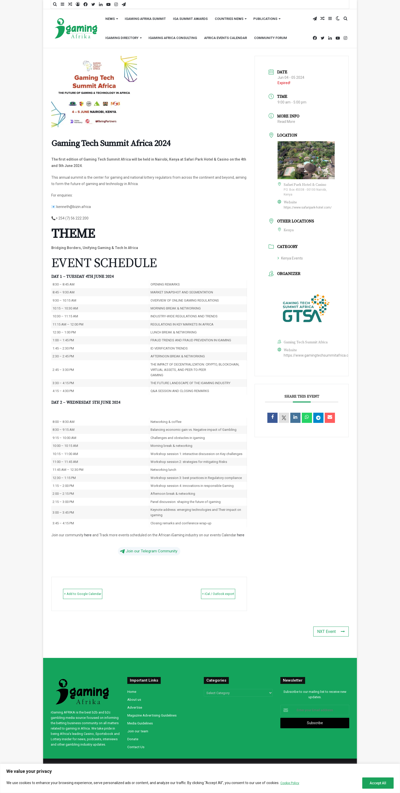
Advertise (134, 707)
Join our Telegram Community (148, 551)
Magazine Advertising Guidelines (152, 715)
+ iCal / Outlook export (209, 593)
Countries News (229, 19)
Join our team (137, 731)
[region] (200, 778)
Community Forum (270, 38)
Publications (265, 19)
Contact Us (135, 747)
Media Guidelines (140, 723)
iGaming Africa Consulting (172, 38)
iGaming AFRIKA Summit (145, 19)
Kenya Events (290, 258)
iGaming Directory (122, 38)
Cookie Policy (291, 783)
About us (134, 699)
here (88, 535)
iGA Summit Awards (190, 19)
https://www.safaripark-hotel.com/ (308, 207)
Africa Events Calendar (225, 38)
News (110, 19)
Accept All (378, 783)
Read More (286, 122)
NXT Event (333, 631)
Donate (132, 739)
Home (131, 691)
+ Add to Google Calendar (92, 593)
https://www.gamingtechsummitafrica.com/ (319, 355)
